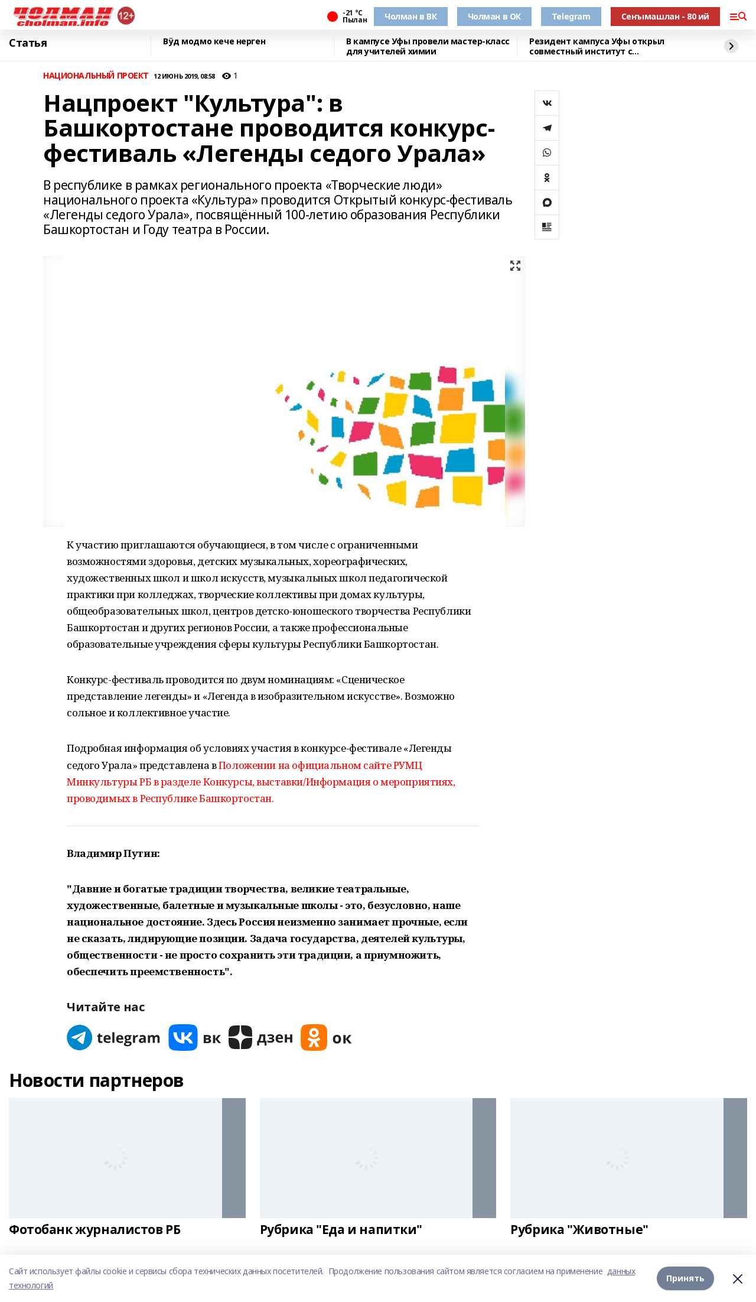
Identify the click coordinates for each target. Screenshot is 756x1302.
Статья (28, 43)
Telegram (571, 16)
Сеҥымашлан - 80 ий (665, 16)
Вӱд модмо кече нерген (214, 42)
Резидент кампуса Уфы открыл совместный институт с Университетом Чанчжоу (596, 46)
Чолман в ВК (410, 16)
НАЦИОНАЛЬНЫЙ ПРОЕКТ (96, 76)
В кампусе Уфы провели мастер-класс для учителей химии (428, 46)
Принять (685, 1278)
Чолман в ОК (494, 16)
